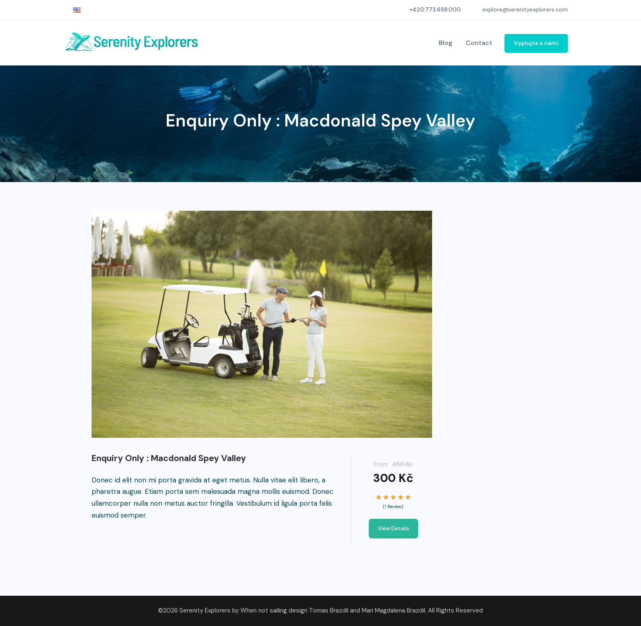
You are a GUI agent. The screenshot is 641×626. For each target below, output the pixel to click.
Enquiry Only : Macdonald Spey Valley (169, 458)
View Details (393, 528)
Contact (479, 42)
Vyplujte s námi (536, 43)
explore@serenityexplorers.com (525, 9)
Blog (446, 42)
